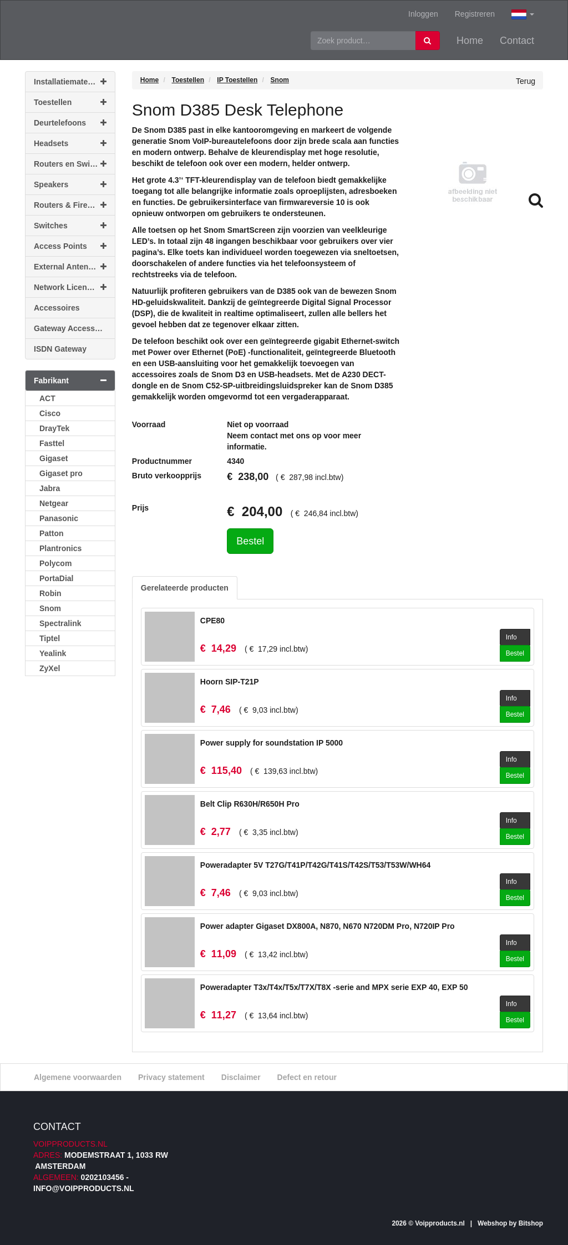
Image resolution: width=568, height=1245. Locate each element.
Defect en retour (307, 1077)
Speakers (70, 184)
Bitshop (531, 1223)
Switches (70, 225)
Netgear (53, 503)
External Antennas (70, 266)
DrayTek (54, 428)
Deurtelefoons (70, 122)
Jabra (49, 488)
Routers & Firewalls (70, 205)
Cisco (49, 413)
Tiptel (49, 638)
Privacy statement (171, 1077)
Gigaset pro (61, 473)
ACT (47, 398)
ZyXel (49, 668)
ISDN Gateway (60, 348)
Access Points (70, 246)
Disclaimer (241, 1077)
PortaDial (56, 578)
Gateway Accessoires (73, 328)
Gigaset (53, 458)
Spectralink (60, 623)
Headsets (70, 143)
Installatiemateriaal (70, 81)
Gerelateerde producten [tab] (185, 587)
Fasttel (51, 443)
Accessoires (57, 307)
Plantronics (60, 548)
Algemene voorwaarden (77, 1077)
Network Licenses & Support (74, 287)
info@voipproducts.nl (83, 1188)
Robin (50, 593)
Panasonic (58, 518)
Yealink (52, 653)
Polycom (55, 563)
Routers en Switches (72, 163)
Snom (50, 608)
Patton (51, 533)
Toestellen (70, 102)
